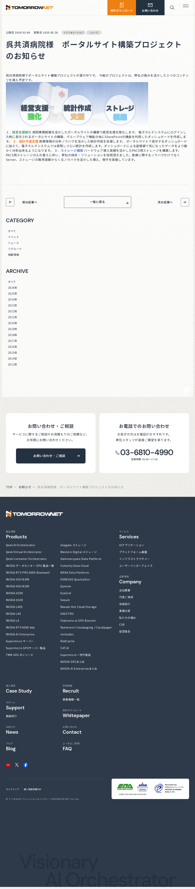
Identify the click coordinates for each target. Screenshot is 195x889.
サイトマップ (12, 791)
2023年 (13, 307)
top (9, 489)
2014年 (13, 360)
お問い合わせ (72, 732)
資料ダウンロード (76, 715)
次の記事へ (165, 202)
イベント (13, 239)
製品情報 (16, 537)
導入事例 (19, 691)
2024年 (13, 301)
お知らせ (25, 489)
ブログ (11, 749)
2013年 (13, 366)
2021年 (13, 319)
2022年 (13, 313)
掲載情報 (13, 257)
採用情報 (71, 691)
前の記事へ (29, 202)
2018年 (13, 337)
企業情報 (130, 582)
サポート (15, 708)
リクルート (15, 251)
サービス (129, 537)
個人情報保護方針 (32, 791)
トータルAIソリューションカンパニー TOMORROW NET (39, 801)
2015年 (13, 355)
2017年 (13, 343)
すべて (12, 233)
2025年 (13, 295)
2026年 (13, 290)
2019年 (13, 331)
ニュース (13, 245)
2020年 (13, 325)
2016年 (13, 349)
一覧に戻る (97, 203)
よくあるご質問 (71, 749)
